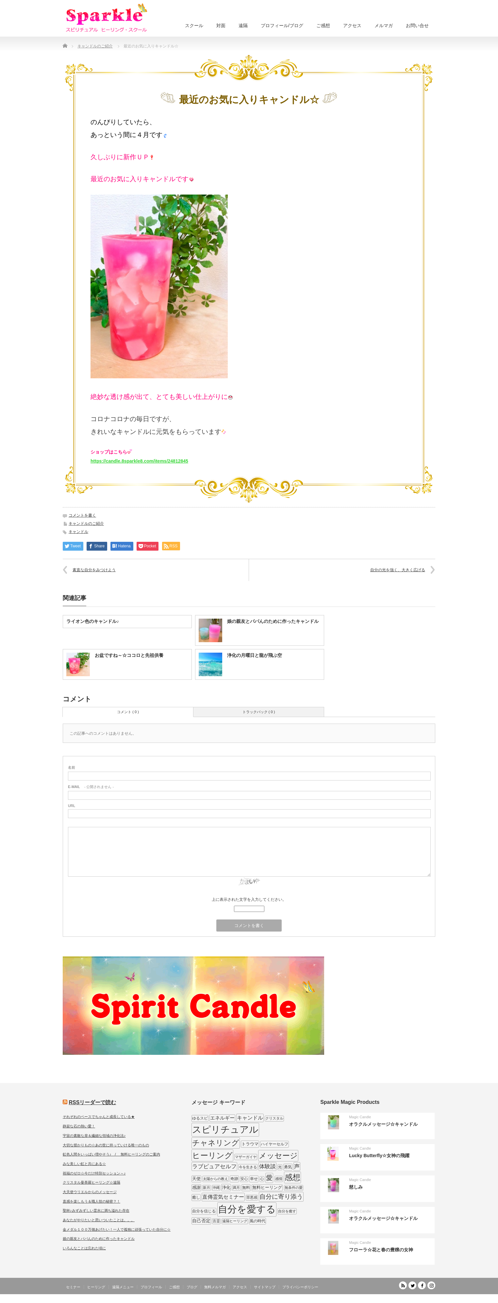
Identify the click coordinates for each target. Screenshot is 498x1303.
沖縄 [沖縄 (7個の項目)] (216, 1188)
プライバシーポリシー (300, 1287)
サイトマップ (264, 1287)
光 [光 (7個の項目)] (280, 1167)
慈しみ (356, 1187)
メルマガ (383, 25)
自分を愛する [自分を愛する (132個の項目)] (247, 1209)
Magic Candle (360, 1117)
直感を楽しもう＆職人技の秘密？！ (91, 1201)
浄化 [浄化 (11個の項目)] (226, 1187)
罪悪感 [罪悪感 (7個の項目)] (251, 1197)
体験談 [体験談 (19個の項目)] (267, 1166)
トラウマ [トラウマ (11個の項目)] (249, 1143)
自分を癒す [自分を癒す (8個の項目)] (287, 1211)
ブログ (192, 1287)
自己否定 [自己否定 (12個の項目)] (201, 1220)
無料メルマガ (215, 1287)
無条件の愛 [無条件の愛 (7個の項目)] (294, 1188)
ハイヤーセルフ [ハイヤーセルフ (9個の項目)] (274, 1144)
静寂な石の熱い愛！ (79, 1126)
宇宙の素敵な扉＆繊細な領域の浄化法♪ (94, 1136)
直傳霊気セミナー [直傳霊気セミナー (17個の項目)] (223, 1197)
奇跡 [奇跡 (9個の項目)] (234, 1178)
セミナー (73, 1287)
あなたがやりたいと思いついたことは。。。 (99, 1220)
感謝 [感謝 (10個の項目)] (196, 1187)
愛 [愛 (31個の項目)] (269, 1177)
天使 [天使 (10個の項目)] (196, 1178)
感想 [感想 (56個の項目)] (292, 1177)
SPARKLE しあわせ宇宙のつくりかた (402, 1298)
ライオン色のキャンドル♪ (92, 621)
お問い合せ (417, 25)
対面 (220, 25)
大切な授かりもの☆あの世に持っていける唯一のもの (106, 1145)
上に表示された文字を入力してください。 (249, 899)
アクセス (352, 25)
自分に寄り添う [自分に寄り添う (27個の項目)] (281, 1196)
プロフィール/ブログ (282, 25)
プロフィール (151, 1287)
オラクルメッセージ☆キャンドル (383, 1124)
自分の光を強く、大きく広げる (397, 570)
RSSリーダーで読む (92, 1102)
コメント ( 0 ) (128, 712)
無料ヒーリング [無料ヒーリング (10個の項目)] (267, 1187)
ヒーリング (96, 1287)
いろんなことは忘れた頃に (84, 1248)
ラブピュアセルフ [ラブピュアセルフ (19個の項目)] (214, 1166)
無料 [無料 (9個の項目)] (246, 1187)
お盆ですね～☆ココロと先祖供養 (129, 655)
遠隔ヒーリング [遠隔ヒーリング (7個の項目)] (234, 1221)
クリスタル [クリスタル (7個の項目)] (274, 1118)
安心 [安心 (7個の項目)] (244, 1179)
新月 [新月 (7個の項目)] (206, 1188)
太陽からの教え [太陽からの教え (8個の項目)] (215, 1179)
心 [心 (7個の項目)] (262, 1179)
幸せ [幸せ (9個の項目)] (254, 1178)
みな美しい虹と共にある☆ (84, 1164)
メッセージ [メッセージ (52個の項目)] (278, 1155)
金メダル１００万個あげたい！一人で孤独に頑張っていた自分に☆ (117, 1229)
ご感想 (323, 25)
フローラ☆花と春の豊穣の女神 (381, 1249)
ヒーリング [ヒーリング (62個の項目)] (212, 1155)
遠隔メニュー (123, 1287)
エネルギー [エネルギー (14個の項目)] (222, 1118)
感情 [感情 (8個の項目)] (278, 1179)
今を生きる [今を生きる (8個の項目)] (248, 1167)
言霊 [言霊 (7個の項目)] (216, 1221)
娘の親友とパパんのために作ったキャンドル (273, 621)
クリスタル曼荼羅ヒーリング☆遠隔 (91, 1182)
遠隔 (243, 25)
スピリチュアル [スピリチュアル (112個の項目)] (225, 1129)
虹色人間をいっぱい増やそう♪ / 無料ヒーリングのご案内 (111, 1154)
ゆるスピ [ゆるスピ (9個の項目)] (200, 1118)
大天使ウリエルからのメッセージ (90, 1192)
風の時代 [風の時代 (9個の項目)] (257, 1221)
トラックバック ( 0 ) (258, 712)
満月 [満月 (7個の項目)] (236, 1188)
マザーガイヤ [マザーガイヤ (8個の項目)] (246, 1157)
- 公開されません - (91, 787)
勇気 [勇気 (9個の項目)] (288, 1167)
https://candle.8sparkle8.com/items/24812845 (139, 461)
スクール (194, 25)
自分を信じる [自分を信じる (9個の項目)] (204, 1211)
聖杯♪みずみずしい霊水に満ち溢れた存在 (96, 1210)
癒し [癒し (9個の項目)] (196, 1197)
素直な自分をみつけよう (94, 570)
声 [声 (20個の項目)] (297, 1166)
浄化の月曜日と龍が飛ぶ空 (254, 655)
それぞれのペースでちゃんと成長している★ (99, 1117)
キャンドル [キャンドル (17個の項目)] (250, 1118)
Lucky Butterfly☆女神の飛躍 (379, 1155)
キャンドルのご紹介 (86, 523)
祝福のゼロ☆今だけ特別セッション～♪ (94, 1173)
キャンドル (78, 531)
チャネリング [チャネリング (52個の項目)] (215, 1143)
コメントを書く (82, 515)
